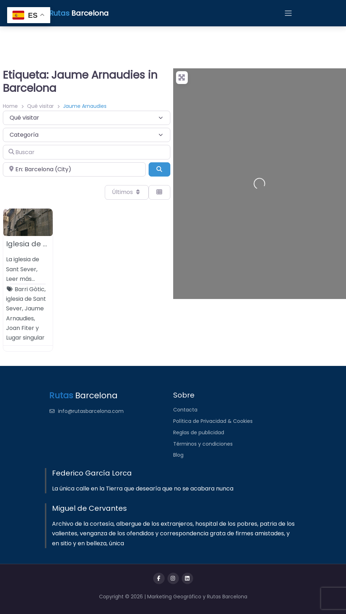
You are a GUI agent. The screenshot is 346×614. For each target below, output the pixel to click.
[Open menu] (288, 13)
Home (10, 106)
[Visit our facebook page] (159, 578)
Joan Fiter (20, 328)
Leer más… (20, 279)
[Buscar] (86, 152)
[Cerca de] (74, 169)
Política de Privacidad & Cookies (213, 421)
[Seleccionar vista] (159, 192)
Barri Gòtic (30, 289)
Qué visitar (40, 106)
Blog (178, 454)
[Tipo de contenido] (86, 118)
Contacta (185, 409)
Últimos (126, 192)
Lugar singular (25, 338)
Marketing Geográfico (175, 596)
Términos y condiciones (203, 443)
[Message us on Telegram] (187, 578)
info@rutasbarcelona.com (86, 411)
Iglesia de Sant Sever (44, 244)
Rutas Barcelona (227, 596)
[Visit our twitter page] (173, 578)
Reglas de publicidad (198, 432)
